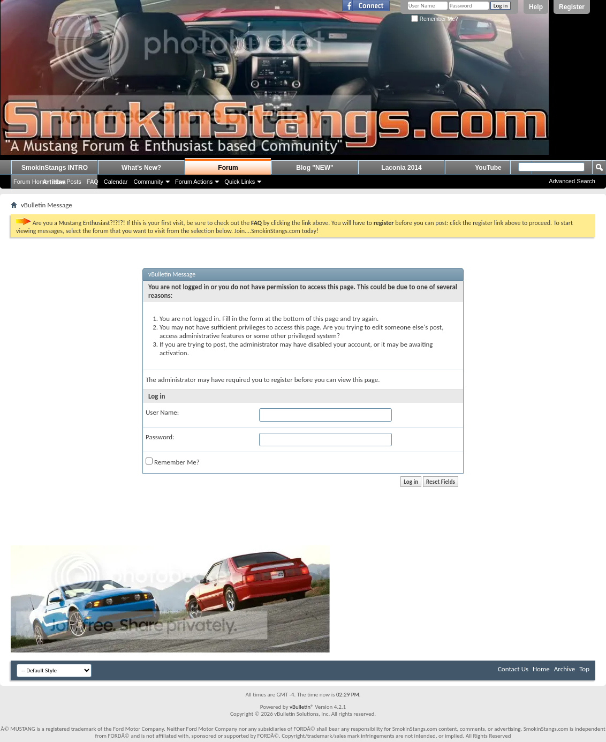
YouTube (488, 167)
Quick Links (239, 181)
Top (584, 669)
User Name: (162, 412)
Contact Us (513, 669)
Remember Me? (434, 19)
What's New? (141, 167)
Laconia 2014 (401, 167)
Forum (228, 167)
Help (536, 7)
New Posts (67, 181)
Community (148, 181)
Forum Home (30, 181)
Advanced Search (572, 181)
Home (541, 669)
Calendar (116, 181)
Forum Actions (194, 181)
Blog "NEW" (314, 167)
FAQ (93, 181)
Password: (160, 437)
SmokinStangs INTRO (54, 167)
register (282, 380)
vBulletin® (302, 706)
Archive (564, 669)
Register (572, 7)
